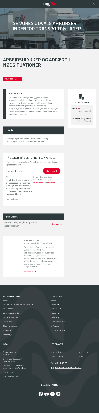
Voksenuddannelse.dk (11, 313)
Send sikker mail (57, 321)
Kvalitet (54, 304)
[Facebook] (41, 394)
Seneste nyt (7, 334)
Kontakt (54, 317)
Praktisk (54, 313)
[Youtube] (52, 394)
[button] (22, 4)
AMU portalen (56, 326)
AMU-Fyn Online (57, 330)
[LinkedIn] (58, 394)
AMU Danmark (8, 308)
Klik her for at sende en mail (68, 367)
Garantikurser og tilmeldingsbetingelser (17, 304)
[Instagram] (46, 394)
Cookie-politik (8, 321)
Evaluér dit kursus (9, 317)
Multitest (6, 330)
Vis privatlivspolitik (13, 199)
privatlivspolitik (38, 182)
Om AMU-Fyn (56, 308)
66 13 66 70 (61, 363)
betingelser (51, 182)
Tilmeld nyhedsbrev (10, 326)
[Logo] (49, 3)
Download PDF (11, 78)
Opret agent (51, 170)
